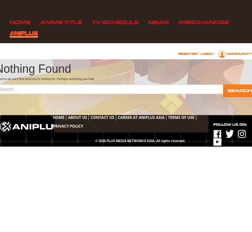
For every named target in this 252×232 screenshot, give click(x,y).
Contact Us (102, 117)
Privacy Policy (68, 126)
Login (207, 54)
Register (187, 54)
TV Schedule (115, 22)
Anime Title (61, 22)
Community (239, 54)
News (158, 22)
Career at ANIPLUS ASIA (141, 117)
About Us (77, 117)
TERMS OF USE (181, 117)
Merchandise (204, 22)
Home (20, 22)
